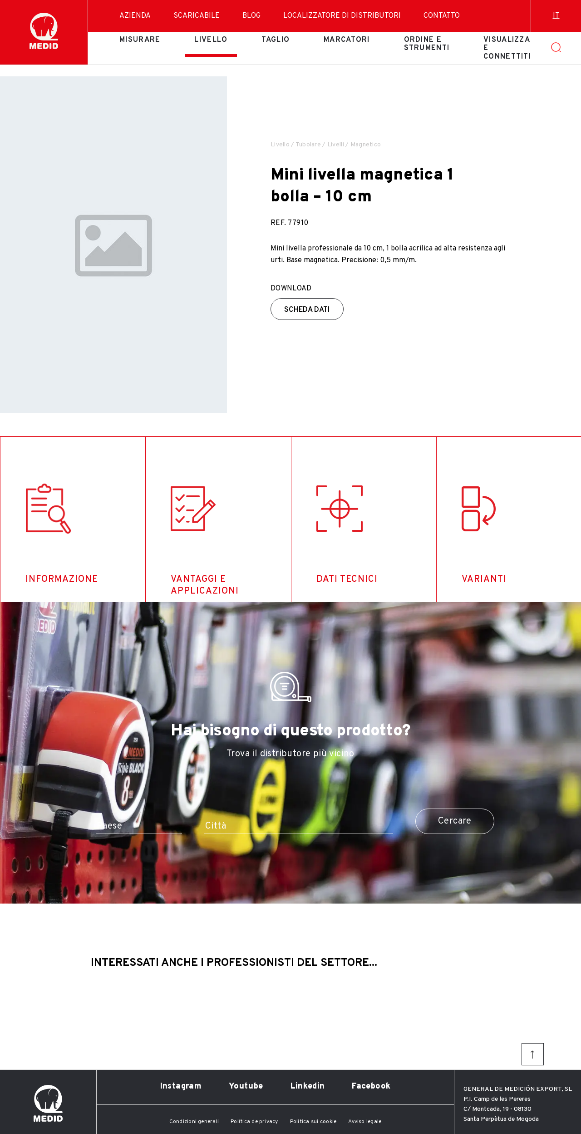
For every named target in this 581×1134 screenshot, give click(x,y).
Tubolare (308, 145)
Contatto (441, 16)
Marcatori (347, 40)
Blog (251, 16)
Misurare (139, 40)
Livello (210, 40)
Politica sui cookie (313, 1121)
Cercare (455, 821)
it (556, 16)
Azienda (135, 16)
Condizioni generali (194, 1121)
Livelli (335, 145)
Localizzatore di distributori (342, 16)
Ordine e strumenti (427, 44)
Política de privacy (254, 1121)
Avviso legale (364, 1121)
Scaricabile (196, 16)
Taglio (275, 40)
